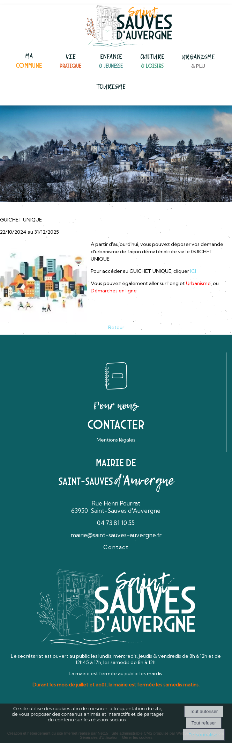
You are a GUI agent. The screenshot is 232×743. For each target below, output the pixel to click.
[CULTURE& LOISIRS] (152, 61)
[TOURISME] (111, 87)
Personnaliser (203, 734)
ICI (193, 271)
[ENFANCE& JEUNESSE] (110, 61)
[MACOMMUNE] (29, 61)
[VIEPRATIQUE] (70, 61)
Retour (116, 327)
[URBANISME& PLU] (198, 62)
